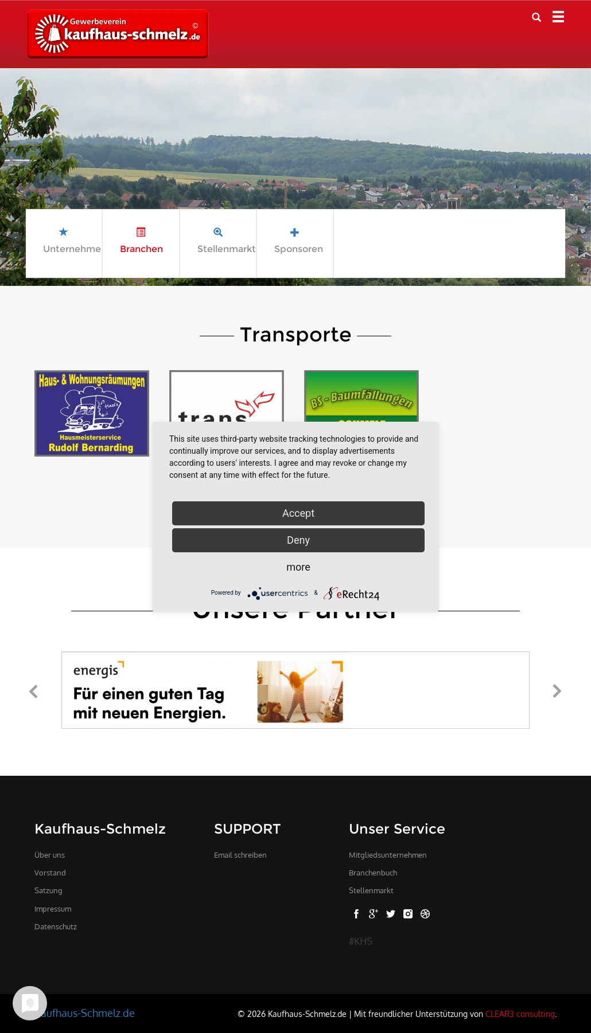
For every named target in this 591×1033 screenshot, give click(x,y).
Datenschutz (55, 926)
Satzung (48, 890)
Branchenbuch (373, 872)
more (298, 567)
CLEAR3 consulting (520, 1013)
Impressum (52, 908)
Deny (298, 540)
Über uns (49, 854)
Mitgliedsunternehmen (388, 854)
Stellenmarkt (371, 890)
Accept (298, 513)
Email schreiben (240, 854)
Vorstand (50, 872)
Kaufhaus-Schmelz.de (84, 1013)
